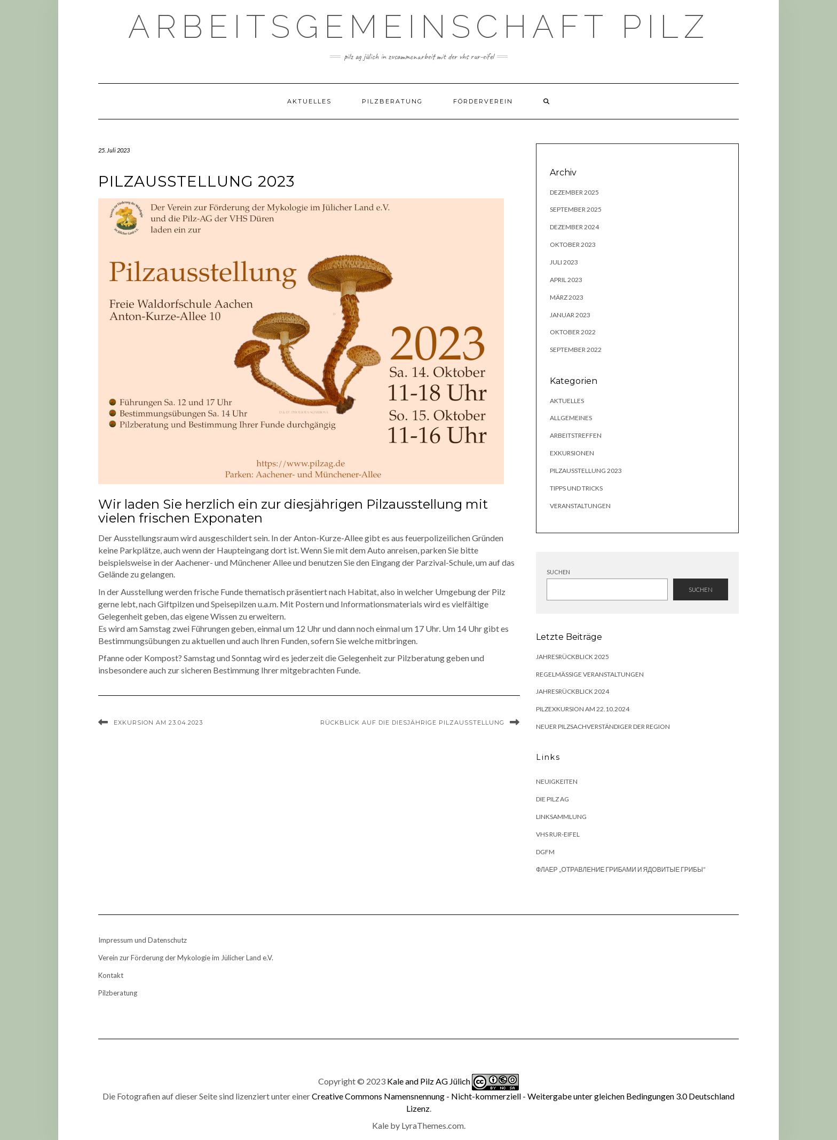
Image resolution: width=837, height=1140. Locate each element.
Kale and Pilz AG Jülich (428, 1080)
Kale (380, 1125)
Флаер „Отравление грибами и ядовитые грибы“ (621, 869)
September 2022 (576, 350)
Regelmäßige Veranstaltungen (590, 674)
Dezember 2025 (574, 192)
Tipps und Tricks (576, 488)
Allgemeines (571, 418)
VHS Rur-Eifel (558, 834)
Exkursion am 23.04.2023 (158, 722)
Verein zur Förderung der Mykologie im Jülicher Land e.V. (185, 957)
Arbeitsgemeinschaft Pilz (418, 26)
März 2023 (566, 297)
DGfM (545, 852)
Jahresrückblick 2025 (572, 657)
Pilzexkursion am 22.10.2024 (582, 709)
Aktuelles (309, 101)
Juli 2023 (564, 262)
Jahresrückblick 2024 (572, 691)
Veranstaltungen (580, 506)
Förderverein (483, 101)
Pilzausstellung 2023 (586, 471)
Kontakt (110, 975)
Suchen (558, 571)
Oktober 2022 (573, 332)
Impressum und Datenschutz (142, 940)
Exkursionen (572, 453)
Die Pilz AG (552, 799)
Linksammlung (561, 817)
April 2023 (566, 280)
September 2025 (576, 209)
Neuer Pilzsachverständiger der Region (603, 726)
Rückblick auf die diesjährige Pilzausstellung (412, 722)
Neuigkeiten (557, 781)
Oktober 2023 (573, 244)
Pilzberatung (392, 101)
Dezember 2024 (574, 227)
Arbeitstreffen (576, 435)
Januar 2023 (570, 315)
